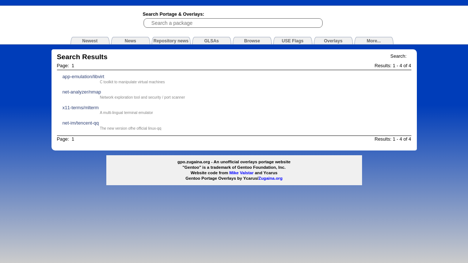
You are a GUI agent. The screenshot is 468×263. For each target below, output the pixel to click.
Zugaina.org (270, 178)
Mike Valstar (241, 173)
